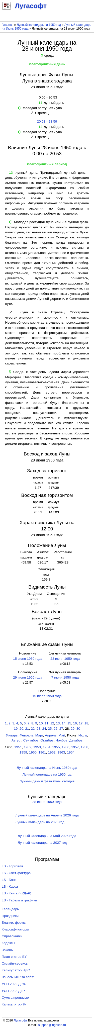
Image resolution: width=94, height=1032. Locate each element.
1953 (37, 747)
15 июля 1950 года (47, 696)
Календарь (10, 909)
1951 (18, 747)
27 (61, 728)
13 (58, 723)
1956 (65, 747)
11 (46, 723)
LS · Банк (9, 880)
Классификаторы (15, 929)
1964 (70, 752)
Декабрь (75, 740)
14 (63, 723)
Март (39, 735)
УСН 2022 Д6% (14, 984)
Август (16, 740)
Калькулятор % (14, 1004)
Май (61, 735)
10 (41, 723)
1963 (61, 752)
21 (27, 728)
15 (69, 723)
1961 (42, 752)
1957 (75, 747)
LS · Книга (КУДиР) (16, 893)
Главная (8, 25)
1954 (46, 747)
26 (55, 728)
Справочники (12, 936)
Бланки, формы (14, 922)
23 (38, 728)
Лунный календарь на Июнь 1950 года (47, 768)
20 (21, 728)
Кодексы (8, 943)
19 (16, 728)
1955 (56, 747)
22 (33, 728)
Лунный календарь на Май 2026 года (47, 836)
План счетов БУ (14, 957)
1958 (84, 747)
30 (78, 728)
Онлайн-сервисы (15, 963)
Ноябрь (61, 740)
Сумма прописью (15, 997)
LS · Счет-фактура (16, 873)
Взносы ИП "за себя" (18, 977)
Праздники (10, 916)
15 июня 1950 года (27, 659)
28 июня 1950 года (47, 802)
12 (52, 723)
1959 (23, 752)
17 (80, 723)
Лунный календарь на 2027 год (42, 843)
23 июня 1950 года (65, 659)
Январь (12, 735)
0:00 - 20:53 (47, 97)
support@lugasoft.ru (52, 1025)
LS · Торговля (12, 866)
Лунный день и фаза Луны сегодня (47, 781)
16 (75, 723)
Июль (82, 735)
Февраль (26, 735)
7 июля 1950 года (65, 677)
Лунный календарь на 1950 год (39, 25)
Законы (8, 950)
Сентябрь (31, 740)
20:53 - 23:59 (47, 121)
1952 (27, 747)
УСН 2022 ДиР (13, 991)
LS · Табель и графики (19, 900)
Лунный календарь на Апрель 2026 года (47, 815)
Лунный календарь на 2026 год (39, 822)
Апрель (50, 735)
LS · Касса (10, 886)
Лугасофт (20, 1020)
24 (44, 728)
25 (50, 728)
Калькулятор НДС (16, 970)
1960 (33, 752)
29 (72, 728)
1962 (51, 752)
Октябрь (47, 740)
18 (86, 723)
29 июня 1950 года (27, 677)
